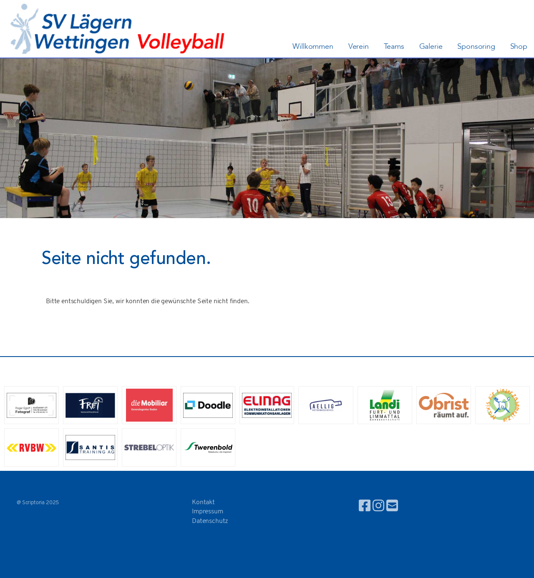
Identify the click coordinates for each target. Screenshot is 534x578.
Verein (358, 46)
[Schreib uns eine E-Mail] (392, 507)
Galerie (431, 46)
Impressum (207, 511)
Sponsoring (476, 46)
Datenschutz (210, 521)
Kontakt (203, 502)
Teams (394, 46)
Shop (518, 46)
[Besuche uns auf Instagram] (378, 507)
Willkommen (312, 46)
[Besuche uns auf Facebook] (364, 507)
